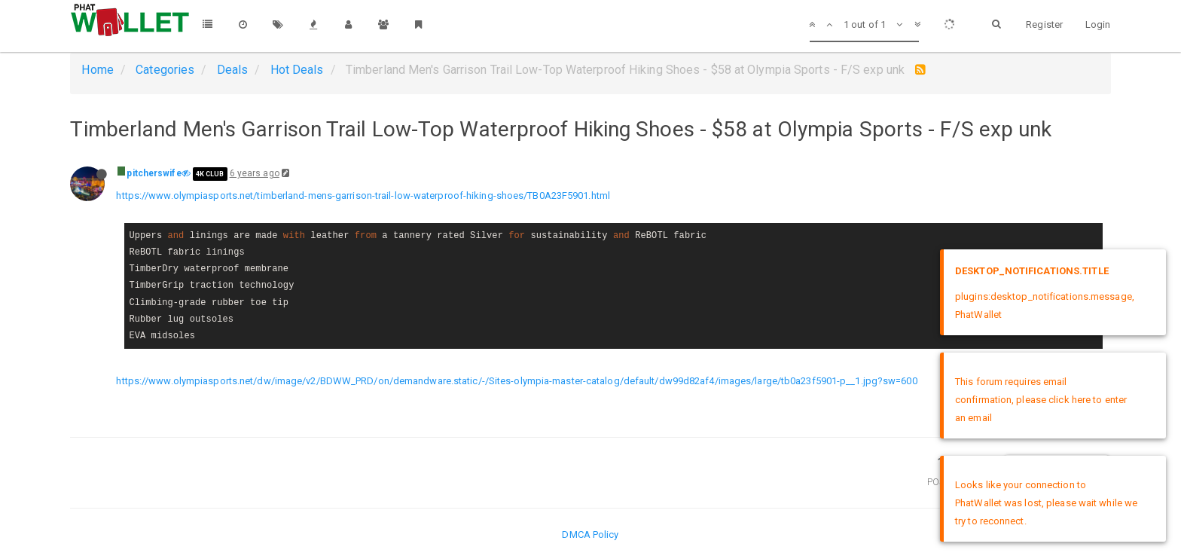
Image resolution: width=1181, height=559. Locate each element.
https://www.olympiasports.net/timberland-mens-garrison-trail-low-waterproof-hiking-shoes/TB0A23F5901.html (363, 195)
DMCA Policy (590, 534)
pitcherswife (154, 173)
